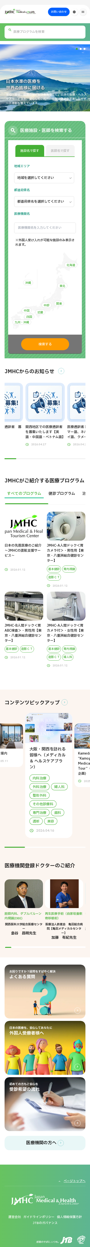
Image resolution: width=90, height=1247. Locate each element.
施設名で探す (29, 151)
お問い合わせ (59, 12)
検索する (45, 344)
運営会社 (14, 1217)
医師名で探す (60, 151)
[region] (45, 496)
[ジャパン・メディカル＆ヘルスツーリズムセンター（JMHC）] (32, 11)
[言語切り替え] (74, 12)
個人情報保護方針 (69, 1217)
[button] (77, 49)
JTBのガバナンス (45, 1223)
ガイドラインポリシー (38, 1217)
